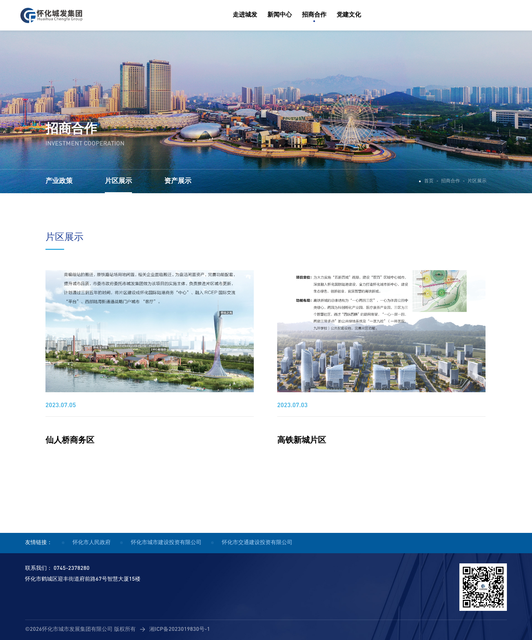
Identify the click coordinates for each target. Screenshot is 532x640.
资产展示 (177, 181)
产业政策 (59, 181)
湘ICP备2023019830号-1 (179, 629)
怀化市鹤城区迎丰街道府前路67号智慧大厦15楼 (82, 579)
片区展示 (118, 181)
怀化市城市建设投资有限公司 (166, 542)
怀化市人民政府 (92, 542)
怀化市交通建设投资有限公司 (257, 542)
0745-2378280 (72, 568)
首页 (429, 181)
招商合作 (450, 181)
